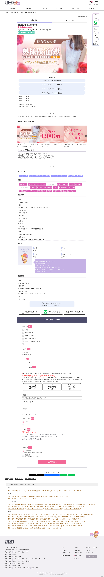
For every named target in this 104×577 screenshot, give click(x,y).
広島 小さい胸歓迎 (47, 504)
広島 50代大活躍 (74, 504)
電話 (96, 18)
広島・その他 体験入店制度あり (18, 521)
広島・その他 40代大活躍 (16, 509)
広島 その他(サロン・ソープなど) (55, 496)
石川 (31, 558)
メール (96, 31)
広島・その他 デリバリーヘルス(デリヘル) (21, 498)
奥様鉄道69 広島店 (30, 12)
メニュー (95, 3)
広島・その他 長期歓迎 (15, 528)
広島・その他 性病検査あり (32, 526)
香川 (10, 565)
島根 (19, 563)
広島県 (11, 12)
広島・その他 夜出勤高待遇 (71, 519)
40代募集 (13, 8)
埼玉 (20, 556)
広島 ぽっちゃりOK (14, 504)
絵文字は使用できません (29, 432)
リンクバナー (77, 558)
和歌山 (28, 561)
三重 (44, 558)
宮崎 (28, 568)
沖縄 (37, 568)
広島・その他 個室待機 (51, 523)
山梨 (14, 558)
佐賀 (10, 568)
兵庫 (10, 561)
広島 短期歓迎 (40, 519)
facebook (52, 475)
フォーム (95, 37)
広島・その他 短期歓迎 (32, 528)
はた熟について (66, 553)
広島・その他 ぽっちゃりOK (29, 506)
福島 (27, 552)
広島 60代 (31, 490)
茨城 (10, 554)
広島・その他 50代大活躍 (35, 509)
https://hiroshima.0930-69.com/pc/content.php (31, 239)
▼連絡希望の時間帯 (27, 402)
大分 (24, 568)
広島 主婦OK (50, 516)
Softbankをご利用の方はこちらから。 (71, 387)
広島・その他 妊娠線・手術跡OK (51, 506)
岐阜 (40, 558)
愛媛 (14, 565)
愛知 (6, 558)
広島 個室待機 (24, 516)
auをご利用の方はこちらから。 (52, 387)
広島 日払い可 (44, 514)
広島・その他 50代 (59, 490)
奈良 (19, 561)
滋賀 (23, 561)
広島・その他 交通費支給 (16, 523)
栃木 (6, 554)
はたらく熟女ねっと (52, 574)
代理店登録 (78, 555)
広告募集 (76, 547)
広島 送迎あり (12, 516)
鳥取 (14, 563)
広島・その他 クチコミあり (51, 528)
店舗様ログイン (92, 556)
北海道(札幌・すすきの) (11, 549)
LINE (67, 475)
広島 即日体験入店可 (14, 519)
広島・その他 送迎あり (33, 523)
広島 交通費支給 (85, 514)
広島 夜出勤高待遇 (14, 514)
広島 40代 (11, 490)
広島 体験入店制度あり (29, 514)
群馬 (14, 554)
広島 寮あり (73, 514)
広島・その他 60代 (73, 490)
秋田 (19, 552)
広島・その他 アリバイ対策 (69, 523)
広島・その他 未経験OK (72, 509)
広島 (6, 563)
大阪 (6, 561)
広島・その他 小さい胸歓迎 (72, 506)
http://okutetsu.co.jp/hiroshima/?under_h (29, 288)
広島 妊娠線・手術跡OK (30, 504)
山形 (23, 552)
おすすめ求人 (60, 8)
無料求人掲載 (78, 553)
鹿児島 (19, 568)
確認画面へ (52, 462)
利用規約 (64, 550)
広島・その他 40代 (44, 490)
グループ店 (91, 8)
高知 (19, 565)
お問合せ (88, 550)
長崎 (14, 568)
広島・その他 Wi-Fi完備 (51, 526)
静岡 (10, 558)
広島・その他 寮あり (76, 521)
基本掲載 (77, 550)
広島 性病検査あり (64, 516)
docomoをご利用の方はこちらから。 (33, 387)
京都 (14, 561)
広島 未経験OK (13, 506)
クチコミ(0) (70, 20)
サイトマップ (89, 553)
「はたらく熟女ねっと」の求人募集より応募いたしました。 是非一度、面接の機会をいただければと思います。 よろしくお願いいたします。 (52, 438)
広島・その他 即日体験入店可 (71, 526)
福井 (36, 558)
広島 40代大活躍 (61, 504)
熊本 (33, 568)
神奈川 (11, 556)
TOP (6, 12)
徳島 (6, 565)
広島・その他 (19, 12)
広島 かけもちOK (88, 504)
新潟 (19, 558)
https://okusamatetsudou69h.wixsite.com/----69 (31, 294)
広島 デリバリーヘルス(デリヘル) (18, 496)
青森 (6, 552)
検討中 (91, 3)
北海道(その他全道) (24, 549)
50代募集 (28, 8)
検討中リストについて (91, 547)
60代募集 (44, 8)
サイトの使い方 (66, 555)
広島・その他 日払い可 (37, 521)
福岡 (6, 568)
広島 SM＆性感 (37, 496)
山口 (10, 563)
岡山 (23, 563)
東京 (6, 556)
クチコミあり (76, 8)
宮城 (14, 552)
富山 (27, 558)
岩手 (10, 552)
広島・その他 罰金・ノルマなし (57, 521)
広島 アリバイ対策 (38, 516)
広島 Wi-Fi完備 (77, 516)
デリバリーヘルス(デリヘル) (28, 30)
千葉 (16, 556)
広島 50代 (21, 490)
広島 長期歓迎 (28, 519)
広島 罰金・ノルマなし (59, 514)
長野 (23, 558)
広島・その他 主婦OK (15, 526)
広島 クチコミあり (54, 519)
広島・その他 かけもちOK (53, 509)
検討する (95, 44)
